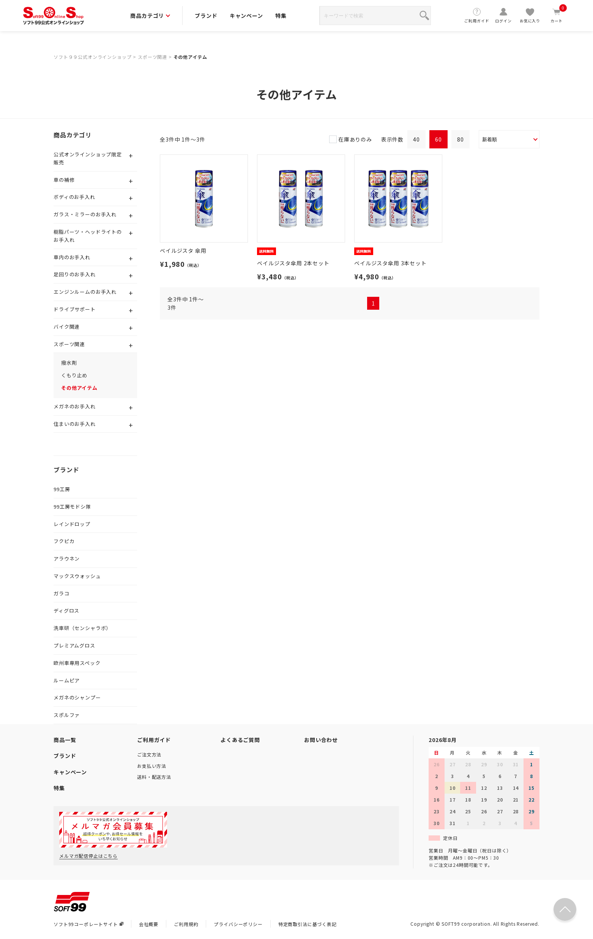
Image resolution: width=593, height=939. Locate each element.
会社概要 (148, 924)
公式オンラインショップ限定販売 (88, 158)
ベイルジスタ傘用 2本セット (293, 263)
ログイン (503, 15)
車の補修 (64, 179)
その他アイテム (190, 57)
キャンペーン (246, 15)
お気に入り (530, 15)
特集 (281, 15)
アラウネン (67, 558)
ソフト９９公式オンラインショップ (92, 57)
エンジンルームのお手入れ (85, 291)
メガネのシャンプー (77, 697)
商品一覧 (65, 740)
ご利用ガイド (477, 15)
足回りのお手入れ (75, 274)
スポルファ (67, 714)
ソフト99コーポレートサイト (88, 924)
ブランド (206, 15)
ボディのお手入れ (74, 196)
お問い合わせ (321, 740)
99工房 (62, 489)
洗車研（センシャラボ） (82, 628)
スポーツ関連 (152, 57)
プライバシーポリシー (238, 924)
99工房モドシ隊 (72, 506)
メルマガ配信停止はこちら (88, 855)
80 (460, 139)
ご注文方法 (149, 754)
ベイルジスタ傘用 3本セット (390, 263)
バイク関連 (67, 326)
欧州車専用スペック (77, 662)
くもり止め (74, 375)
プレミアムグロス (74, 645)
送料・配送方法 (154, 777)
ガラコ (61, 593)
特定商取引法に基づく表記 (307, 924)
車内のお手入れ (72, 257)
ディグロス (66, 610)
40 (416, 139)
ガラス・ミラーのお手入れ (85, 214)
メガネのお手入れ (75, 406)
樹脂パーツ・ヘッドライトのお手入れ (88, 235)
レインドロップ (72, 524)
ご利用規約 (186, 924)
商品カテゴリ (150, 15)
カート (556, 15)
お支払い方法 (151, 766)
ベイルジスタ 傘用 (183, 250)
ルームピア (67, 680)
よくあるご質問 (240, 740)
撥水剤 (69, 362)
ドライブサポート (75, 309)
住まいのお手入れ (75, 423)
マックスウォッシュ (77, 576)
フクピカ (64, 541)
